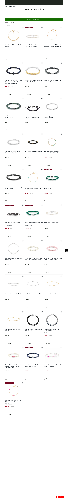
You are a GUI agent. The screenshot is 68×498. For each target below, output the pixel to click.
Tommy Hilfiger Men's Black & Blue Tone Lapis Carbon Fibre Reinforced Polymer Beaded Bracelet (13, 82)
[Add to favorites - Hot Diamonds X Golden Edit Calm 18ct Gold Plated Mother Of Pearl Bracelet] (61, 27)
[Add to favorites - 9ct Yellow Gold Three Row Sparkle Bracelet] (23, 27)
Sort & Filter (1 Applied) (33, 19)
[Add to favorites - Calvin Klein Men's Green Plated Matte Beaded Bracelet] (23, 98)
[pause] (6, 2)
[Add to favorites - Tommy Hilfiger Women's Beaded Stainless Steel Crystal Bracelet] (23, 134)
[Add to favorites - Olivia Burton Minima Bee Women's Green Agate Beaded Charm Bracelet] (61, 134)
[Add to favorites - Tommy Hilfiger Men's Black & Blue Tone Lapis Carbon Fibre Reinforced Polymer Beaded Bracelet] (23, 63)
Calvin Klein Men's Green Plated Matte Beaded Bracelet (14, 116)
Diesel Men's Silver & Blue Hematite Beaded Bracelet (52, 330)
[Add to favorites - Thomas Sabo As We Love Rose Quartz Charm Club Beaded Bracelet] (61, 241)
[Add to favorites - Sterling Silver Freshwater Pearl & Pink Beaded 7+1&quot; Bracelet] (61, 347)
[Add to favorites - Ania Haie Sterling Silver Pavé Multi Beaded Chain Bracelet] (42, 276)
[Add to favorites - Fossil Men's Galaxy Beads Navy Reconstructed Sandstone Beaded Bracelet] (42, 98)
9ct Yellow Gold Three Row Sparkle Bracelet (13, 45)
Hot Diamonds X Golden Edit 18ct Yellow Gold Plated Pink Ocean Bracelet (13, 402)
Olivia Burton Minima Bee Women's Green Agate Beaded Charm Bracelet (52, 152)
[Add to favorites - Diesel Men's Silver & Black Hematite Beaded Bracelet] (42, 312)
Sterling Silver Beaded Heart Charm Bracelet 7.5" (13, 259)
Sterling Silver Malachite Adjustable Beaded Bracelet (52, 187)
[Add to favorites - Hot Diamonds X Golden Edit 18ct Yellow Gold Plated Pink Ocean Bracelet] (23, 383)
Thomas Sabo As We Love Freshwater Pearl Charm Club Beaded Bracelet (33, 259)
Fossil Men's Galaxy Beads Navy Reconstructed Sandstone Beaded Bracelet (32, 117)
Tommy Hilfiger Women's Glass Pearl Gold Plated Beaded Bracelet (33, 81)
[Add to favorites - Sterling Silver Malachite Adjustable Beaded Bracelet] (61, 169)
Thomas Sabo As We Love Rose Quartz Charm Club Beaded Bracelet (53, 259)
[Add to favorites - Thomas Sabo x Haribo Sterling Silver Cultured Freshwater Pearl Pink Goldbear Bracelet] (23, 347)
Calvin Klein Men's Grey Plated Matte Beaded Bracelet (52, 81)
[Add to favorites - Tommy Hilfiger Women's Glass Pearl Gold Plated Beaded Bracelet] (42, 63)
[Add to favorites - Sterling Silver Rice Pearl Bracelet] (61, 205)
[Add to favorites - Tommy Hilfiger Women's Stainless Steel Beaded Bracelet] (61, 98)
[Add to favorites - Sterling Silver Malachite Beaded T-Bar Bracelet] (42, 205)
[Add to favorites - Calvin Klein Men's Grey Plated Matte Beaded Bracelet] (61, 63)
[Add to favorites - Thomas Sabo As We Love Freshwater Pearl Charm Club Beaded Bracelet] (42, 241)
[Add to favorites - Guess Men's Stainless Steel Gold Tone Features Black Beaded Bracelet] (42, 134)
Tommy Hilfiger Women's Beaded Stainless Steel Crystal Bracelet (13, 152)
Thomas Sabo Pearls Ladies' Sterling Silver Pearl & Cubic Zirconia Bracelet (14, 294)
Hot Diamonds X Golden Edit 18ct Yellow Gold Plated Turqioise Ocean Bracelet (33, 188)
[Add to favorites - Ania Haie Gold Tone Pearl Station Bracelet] (23, 312)
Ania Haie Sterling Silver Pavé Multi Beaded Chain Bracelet (33, 294)
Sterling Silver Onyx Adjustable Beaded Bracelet (12, 223)
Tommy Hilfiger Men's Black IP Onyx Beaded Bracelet (13, 187)
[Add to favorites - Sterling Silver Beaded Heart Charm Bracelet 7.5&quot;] (23, 241)
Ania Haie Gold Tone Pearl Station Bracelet (13, 330)
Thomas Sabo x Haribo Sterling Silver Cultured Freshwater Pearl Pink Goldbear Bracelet (14, 366)
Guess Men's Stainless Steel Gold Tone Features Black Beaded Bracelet (34, 152)
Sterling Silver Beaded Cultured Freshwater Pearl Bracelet (32, 45)
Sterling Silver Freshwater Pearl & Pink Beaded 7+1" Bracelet (53, 365)
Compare (9, 58)
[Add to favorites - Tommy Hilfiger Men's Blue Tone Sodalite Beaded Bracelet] (42, 347)
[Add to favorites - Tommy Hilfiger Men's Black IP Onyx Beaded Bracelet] (23, 169)
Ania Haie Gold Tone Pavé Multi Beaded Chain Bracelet (51, 294)
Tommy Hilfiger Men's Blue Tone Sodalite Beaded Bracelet (32, 365)
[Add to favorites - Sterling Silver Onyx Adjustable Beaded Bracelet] (23, 205)
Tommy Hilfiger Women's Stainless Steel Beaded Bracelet (52, 116)
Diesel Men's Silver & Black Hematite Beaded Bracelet (33, 330)
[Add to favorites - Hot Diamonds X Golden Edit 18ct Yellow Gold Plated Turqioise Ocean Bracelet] (42, 169)
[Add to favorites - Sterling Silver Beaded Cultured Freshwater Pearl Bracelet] (42, 27)
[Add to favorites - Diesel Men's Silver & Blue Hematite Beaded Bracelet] (61, 312)
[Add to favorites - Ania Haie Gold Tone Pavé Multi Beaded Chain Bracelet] (61, 276)
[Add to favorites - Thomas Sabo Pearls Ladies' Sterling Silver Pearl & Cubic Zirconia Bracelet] (23, 276)
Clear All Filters (12, 22)
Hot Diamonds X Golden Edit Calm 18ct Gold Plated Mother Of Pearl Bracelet (53, 45)
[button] (62, 2)
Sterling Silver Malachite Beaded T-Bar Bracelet (34, 223)
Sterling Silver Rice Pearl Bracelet (51, 222)
